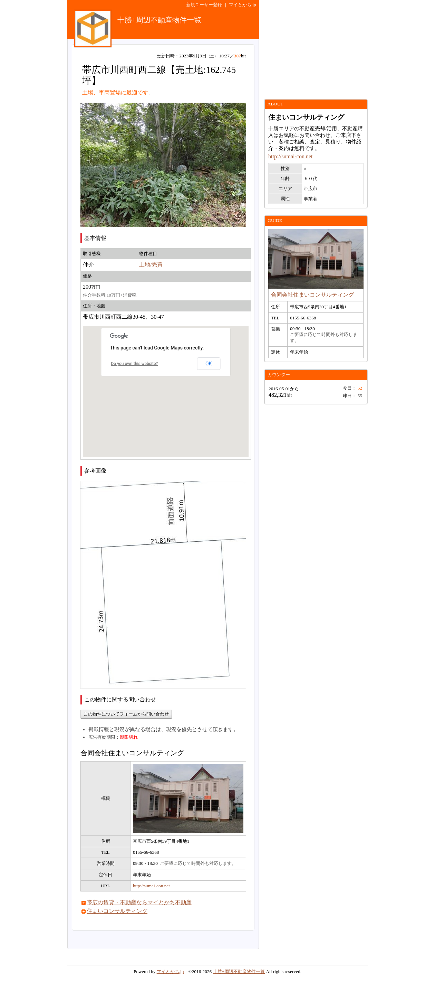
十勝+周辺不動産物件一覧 (239, 971)
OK (208, 363)
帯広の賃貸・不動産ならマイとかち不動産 (139, 902)
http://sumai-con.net (151, 885)
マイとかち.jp (242, 4)
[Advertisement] (316, 49)
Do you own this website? (134, 363)
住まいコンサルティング (117, 911)
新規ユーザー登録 (204, 4)
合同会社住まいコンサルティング (312, 295)
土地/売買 (151, 265)
